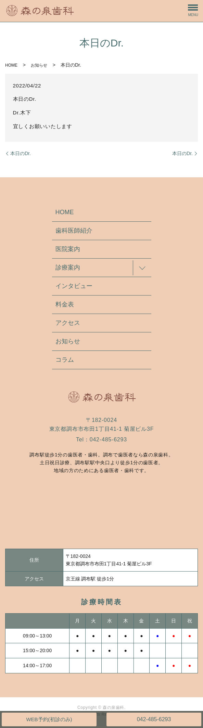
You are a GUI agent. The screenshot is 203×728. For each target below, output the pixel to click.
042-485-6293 (154, 719)
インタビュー (73, 286)
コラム (64, 359)
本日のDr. (20, 153)
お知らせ (39, 65)
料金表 (64, 304)
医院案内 (67, 249)
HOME (11, 65)
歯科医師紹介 (73, 230)
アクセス (67, 322)
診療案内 (67, 267)
